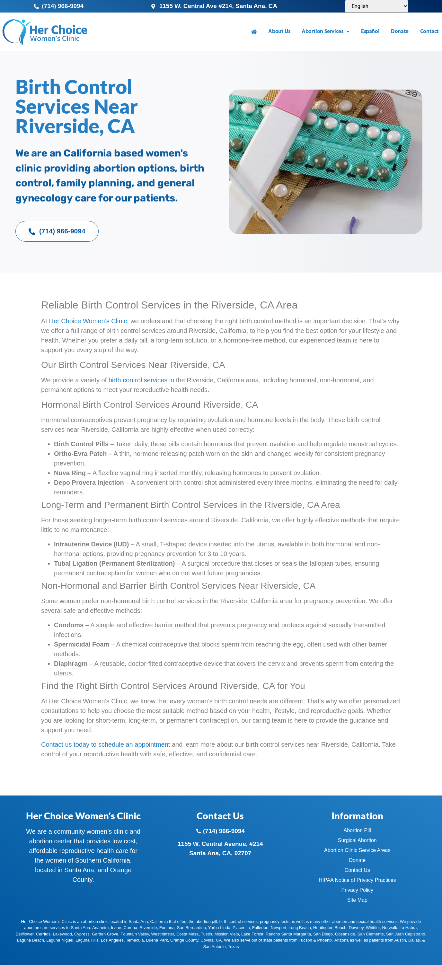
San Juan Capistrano (405, 934)
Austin (400, 940)
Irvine (116, 927)
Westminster (162, 934)
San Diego (323, 934)
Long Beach (299, 927)
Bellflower (25, 934)
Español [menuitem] (370, 31)
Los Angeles (112, 940)
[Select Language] (376, 6)
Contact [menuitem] (429, 31)
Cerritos (43, 934)
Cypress (82, 934)
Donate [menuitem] (400, 31)
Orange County (184, 940)
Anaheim (100, 927)
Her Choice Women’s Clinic (88, 321)
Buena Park (157, 940)
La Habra (408, 927)
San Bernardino (191, 927)
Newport (278, 927)
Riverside (148, 927)
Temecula (135, 940)
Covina (206, 940)
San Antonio (214, 946)
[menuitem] (254, 31)
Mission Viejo (226, 934)
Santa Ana (80, 927)
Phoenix (324, 940)
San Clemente (370, 934)
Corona (130, 927)
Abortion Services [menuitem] (325, 31)
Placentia (241, 927)
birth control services (138, 380)
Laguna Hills (87, 940)
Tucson (305, 940)
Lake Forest (252, 934)
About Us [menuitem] (279, 31)
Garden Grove (105, 934)
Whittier (373, 927)
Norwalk (389, 927)
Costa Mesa (187, 934)
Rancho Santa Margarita (288, 934)
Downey (356, 927)
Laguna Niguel (59, 940)
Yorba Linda (219, 927)
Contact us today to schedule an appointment (105, 744)
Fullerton (260, 927)
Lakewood (62, 934)
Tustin (206, 934)
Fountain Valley (135, 934)
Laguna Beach (30, 940)
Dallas (414, 940)
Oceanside (345, 934)
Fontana (167, 927)
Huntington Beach (329, 927)
